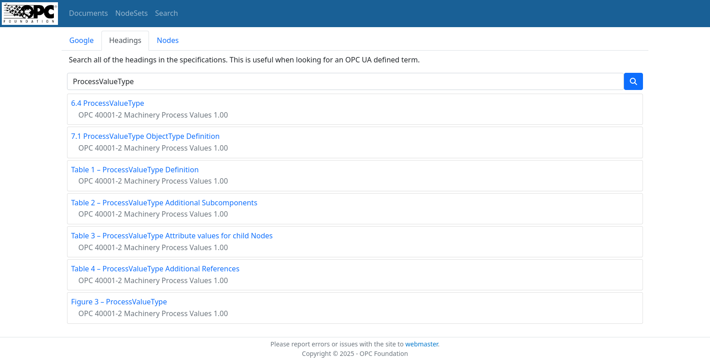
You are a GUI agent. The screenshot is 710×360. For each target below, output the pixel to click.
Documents (88, 13)
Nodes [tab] (167, 40)
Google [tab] (81, 40)
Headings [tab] (125, 40)
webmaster (421, 344)
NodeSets (131, 13)
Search (166, 13)
